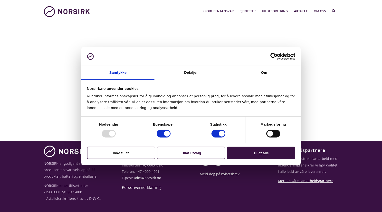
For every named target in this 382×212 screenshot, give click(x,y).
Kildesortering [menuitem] (275, 11)
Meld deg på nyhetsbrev (219, 174)
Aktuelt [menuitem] (300, 11)
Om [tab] (264, 72)
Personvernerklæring (141, 187)
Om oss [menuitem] (320, 11)
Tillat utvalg (191, 153)
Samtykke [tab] (118, 72)
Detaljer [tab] (191, 72)
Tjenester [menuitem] (248, 11)
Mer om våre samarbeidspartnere (305, 180)
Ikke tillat (121, 153)
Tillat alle (261, 153)
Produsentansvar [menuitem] (218, 11)
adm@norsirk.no (147, 177)
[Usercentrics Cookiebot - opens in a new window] (274, 56)
